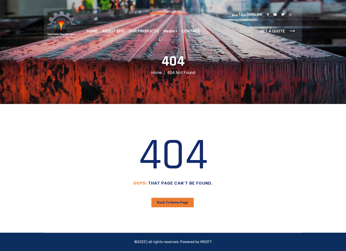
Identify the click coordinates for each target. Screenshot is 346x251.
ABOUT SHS (113, 31)
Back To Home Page (172, 202)
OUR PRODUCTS (144, 31)
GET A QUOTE (277, 31)
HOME (92, 31)
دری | (242, 15)
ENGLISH (255, 15)
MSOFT (206, 242)
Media (169, 31)
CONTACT (191, 31)
